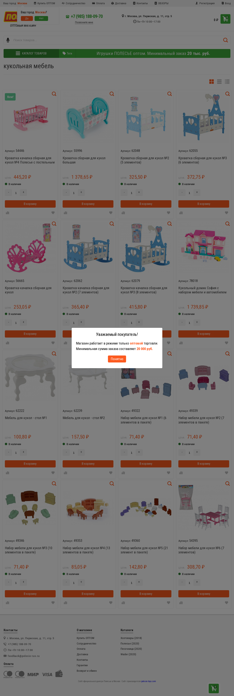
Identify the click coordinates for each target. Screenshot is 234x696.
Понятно (117, 359)
